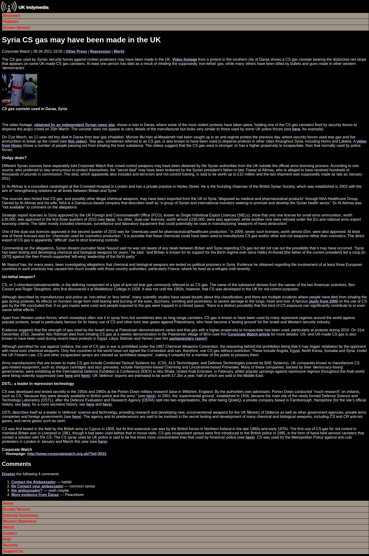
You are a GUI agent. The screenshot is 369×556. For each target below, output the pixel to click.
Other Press (76, 51)
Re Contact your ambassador (37, 486)
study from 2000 (323, 301)
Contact (10, 533)
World (119, 51)
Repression (100, 51)
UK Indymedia (33, 7)
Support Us (13, 551)
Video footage (184, 59)
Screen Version (16, 28)
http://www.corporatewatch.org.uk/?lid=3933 (66, 454)
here (296, 129)
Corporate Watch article (249, 334)
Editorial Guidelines (20, 515)
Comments (16, 464)
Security (10, 545)
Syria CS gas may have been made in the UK (81, 40)
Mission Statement (19, 521)
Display (8, 474)
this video (77, 141)
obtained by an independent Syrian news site (74, 125)
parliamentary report (187, 338)
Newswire (11, 16)
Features (11, 22)
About (8, 527)
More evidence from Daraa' (35, 495)
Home (8, 503)
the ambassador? (26, 490)
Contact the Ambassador (33, 482)
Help (7, 539)
